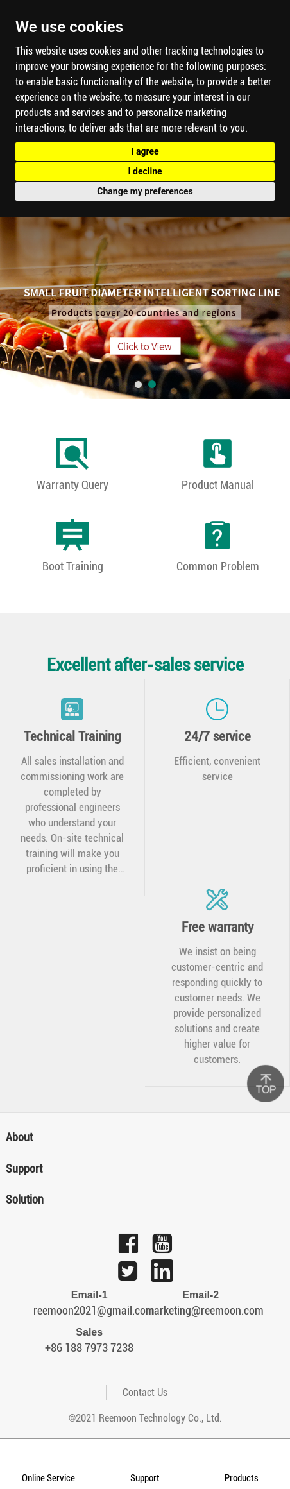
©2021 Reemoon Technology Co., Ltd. (145, 1418)
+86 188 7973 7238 (89, 1347)
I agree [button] (144, 151)
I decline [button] (145, 171)
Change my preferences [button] (144, 191)
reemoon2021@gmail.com (89, 1310)
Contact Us (145, 1392)
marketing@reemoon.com (201, 1310)
